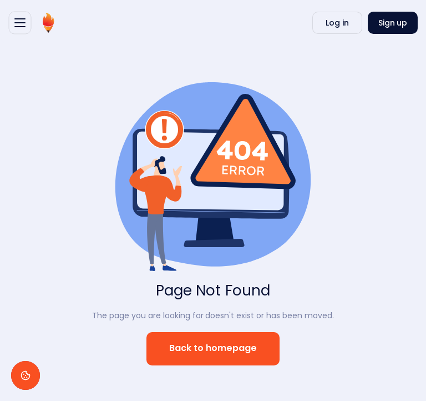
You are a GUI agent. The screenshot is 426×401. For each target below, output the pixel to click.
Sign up (393, 22)
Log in (337, 22)
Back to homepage (213, 348)
